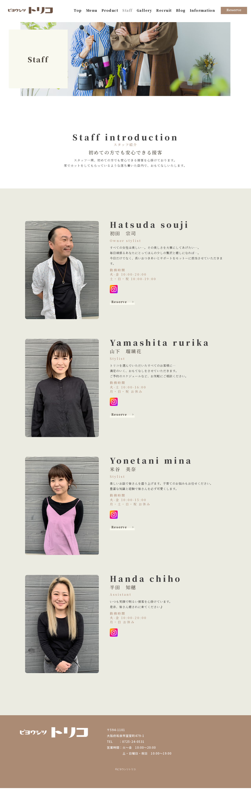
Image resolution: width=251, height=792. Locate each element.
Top (78, 11)
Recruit (164, 11)
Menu (91, 11)
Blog (181, 11)
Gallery (144, 11)
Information (202, 11)
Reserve (120, 306)
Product (110, 11)
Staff (127, 11)
